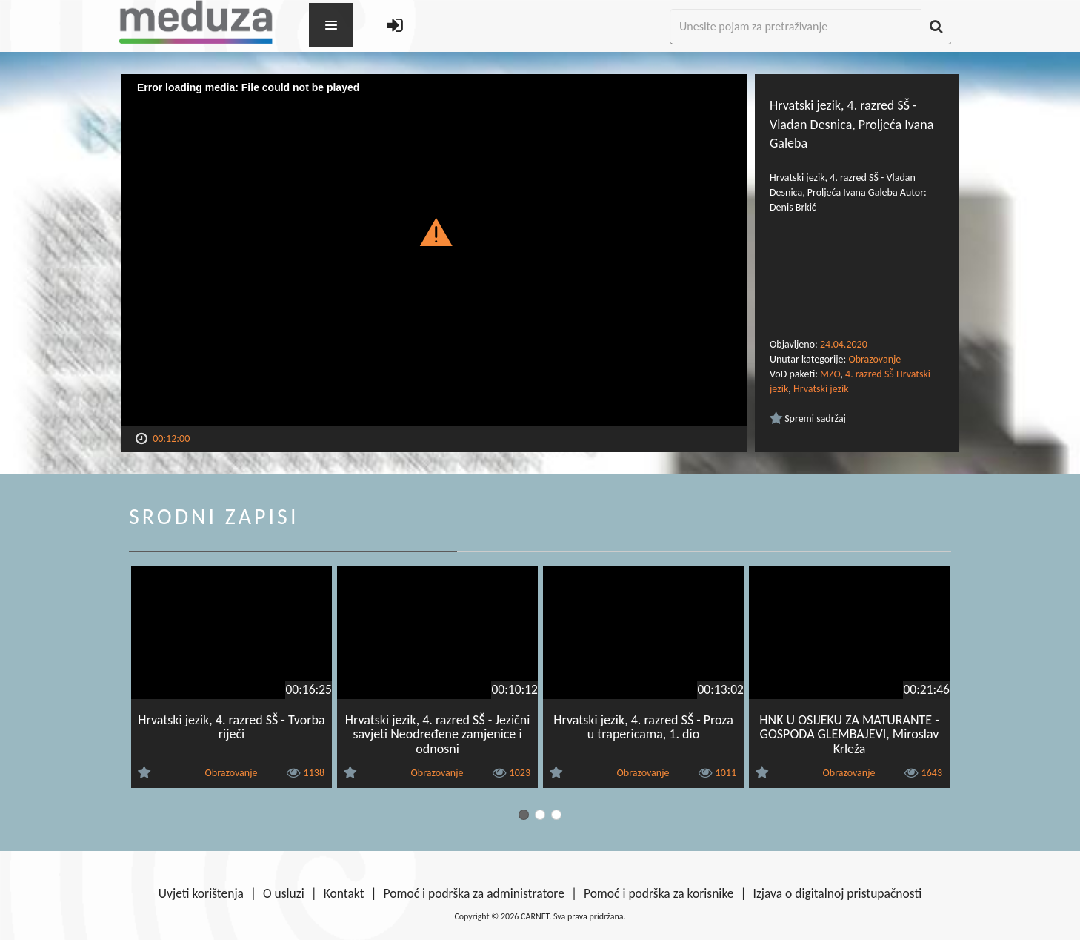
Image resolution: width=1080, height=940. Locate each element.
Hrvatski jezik (821, 389)
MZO (830, 374)
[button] (434, 231)
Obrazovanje (874, 359)
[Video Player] (434, 250)
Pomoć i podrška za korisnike (659, 893)
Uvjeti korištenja (201, 893)
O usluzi (283, 893)
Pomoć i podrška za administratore (474, 893)
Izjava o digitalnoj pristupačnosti (837, 893)
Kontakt (344, 893)
